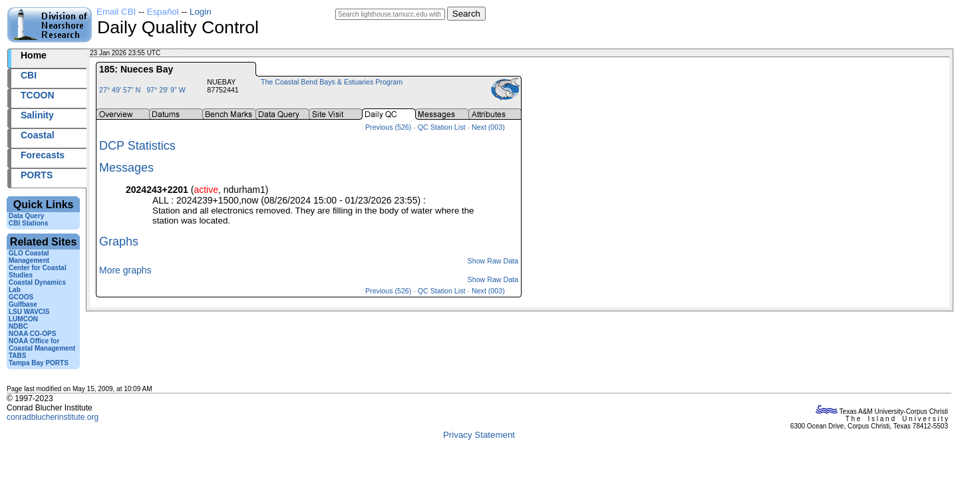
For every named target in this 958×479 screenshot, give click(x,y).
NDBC (18, 326)
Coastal (38, 135)
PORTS (37, 175)
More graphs (125, 270)
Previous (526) (388, 127)
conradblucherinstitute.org (52, 417)
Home (34, 55)
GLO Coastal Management (29, 256)
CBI (29, 75)
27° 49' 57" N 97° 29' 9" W (142, 90)
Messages (126, 167)
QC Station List (442, 127)
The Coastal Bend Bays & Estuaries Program (331, 82)
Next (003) (488, 127)
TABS (17, 355)
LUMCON (23, 319)
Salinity (37, 115)
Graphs (118, 241)
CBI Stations (28, 223)
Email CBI (116, 12)
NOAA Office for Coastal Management (42, 344)
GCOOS (21, 297)
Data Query (26, 216)
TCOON (38, 95)
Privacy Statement (479, 435)
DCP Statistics (137, 145)
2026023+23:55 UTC (193, 53)
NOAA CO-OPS (32, 333)
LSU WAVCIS (29, 311)
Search (466, 14)
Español (163, 12)
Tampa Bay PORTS (39, 363)
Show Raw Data (493, 261)
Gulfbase (23, 304)
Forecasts (43, 155)
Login (201, 12)
